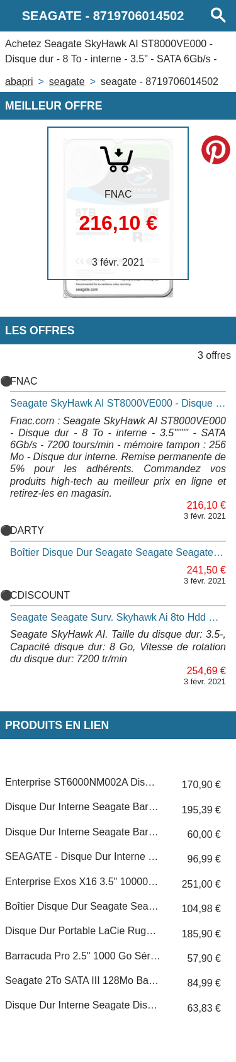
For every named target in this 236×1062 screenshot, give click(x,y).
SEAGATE (67, 81)
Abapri (19, 81)
